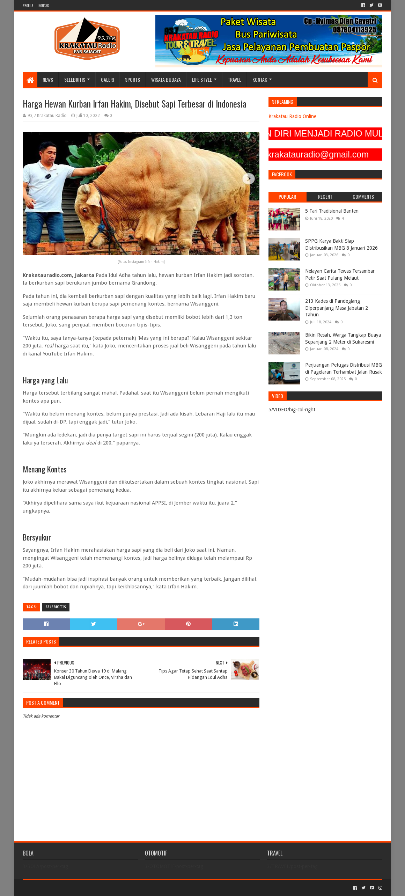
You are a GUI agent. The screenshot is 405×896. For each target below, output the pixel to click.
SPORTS (132, 79)
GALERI (107, 79)
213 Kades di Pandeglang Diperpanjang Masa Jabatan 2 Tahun (336, 307)
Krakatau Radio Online (292, 116)
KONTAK (43, 5)
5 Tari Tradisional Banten (332, 211)
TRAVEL (234, 79)
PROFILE (28, 5)
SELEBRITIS (74, 79)
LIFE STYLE (202, 79)
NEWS (48, 79)
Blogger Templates (101, 887)
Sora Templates (61, 887)
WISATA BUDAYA (166, 79)
